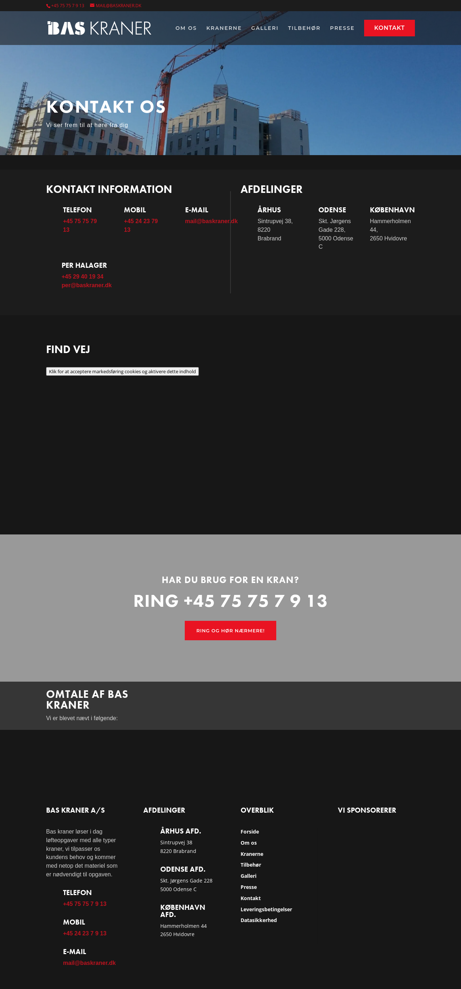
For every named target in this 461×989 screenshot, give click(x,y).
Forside (250, 831)
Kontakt (389, 27)
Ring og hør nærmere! (230, 630)
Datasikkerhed (259, 920)
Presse (342, 28)
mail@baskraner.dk (211, 221)
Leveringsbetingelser (266, 909)
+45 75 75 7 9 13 (67, 6)
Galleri (265, 28)
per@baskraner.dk (87, 285)
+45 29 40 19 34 (82, 277)
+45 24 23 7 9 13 (85, 933)
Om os (186, 28)
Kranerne (224, 28)
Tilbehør (304, 28)
